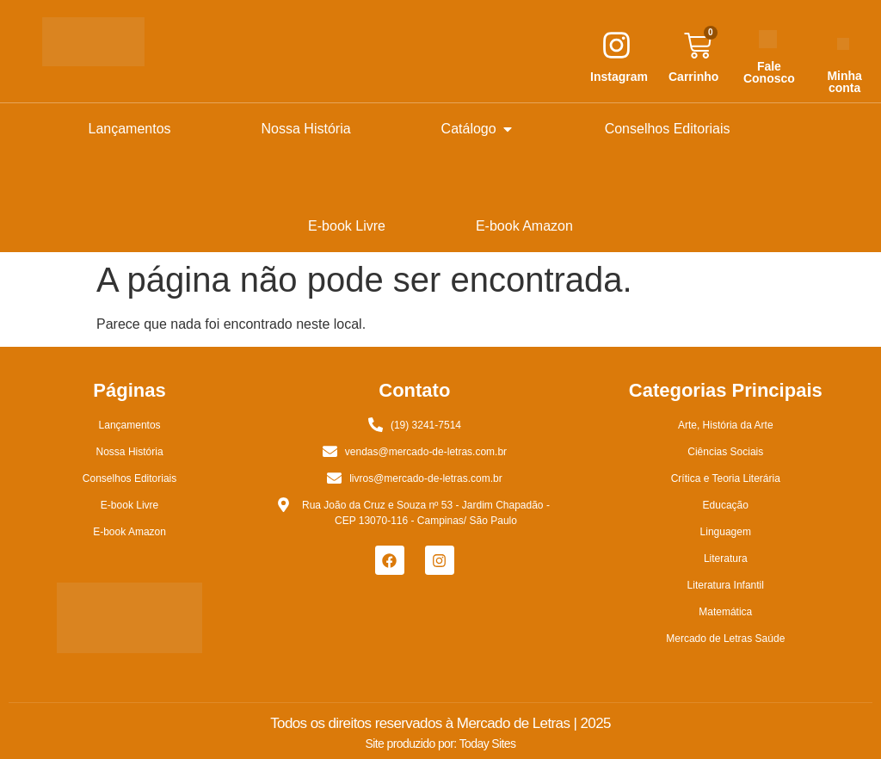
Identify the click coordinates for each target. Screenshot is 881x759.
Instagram (619, 76)
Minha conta (844, 82)
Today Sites (487, 743)
